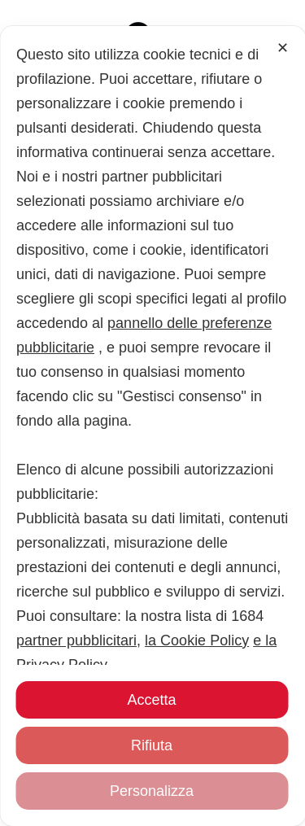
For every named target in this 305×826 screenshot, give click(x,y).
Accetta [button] (151, 700)
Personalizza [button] (152, 791)
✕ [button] (283, 288)
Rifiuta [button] (151, 745)
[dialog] (152, 546)
